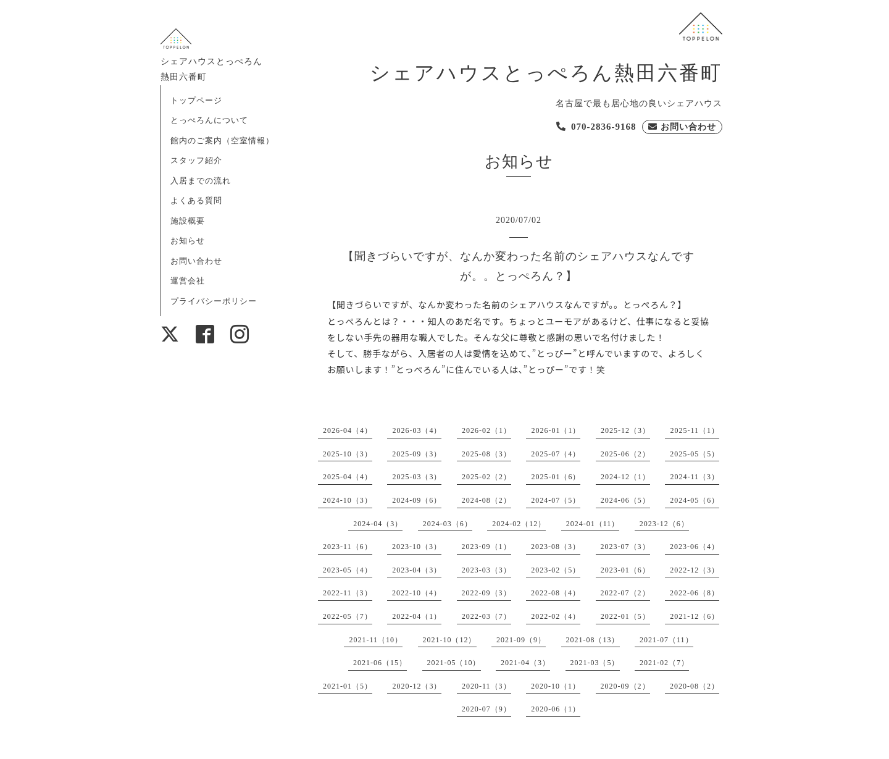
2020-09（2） (625, 686)
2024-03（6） (447, 523)
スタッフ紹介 (196, 160)
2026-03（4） (416, 430)
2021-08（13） (593, 639)
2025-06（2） (625, 454)
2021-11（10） (376, 639)
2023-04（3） (416, 570)
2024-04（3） (378, 523)
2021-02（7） (664, 662)
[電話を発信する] (596, 127)
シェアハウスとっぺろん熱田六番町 (546, 73)
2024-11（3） (694, 476)
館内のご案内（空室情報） (222, 140)
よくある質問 (196, 200)
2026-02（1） (486, 430)
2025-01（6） (555, 476)
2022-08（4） (555, 593)
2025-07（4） (555, 454)
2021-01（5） (347, 686)
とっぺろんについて (209, 120)
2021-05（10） (454, 662)
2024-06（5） (625, 500)
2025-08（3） (486, 454)
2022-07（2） (625, 593)
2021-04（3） (525, 662)
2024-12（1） (625, 476)
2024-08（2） (486, 500)
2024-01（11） (593, 523)
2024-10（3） (347, 500)
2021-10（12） (450, 639)
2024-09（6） (416, 500)
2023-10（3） (416, 546)
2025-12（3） (625, 430)
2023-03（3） (486, 570)
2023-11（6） (347, 546)
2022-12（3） (694, 570)
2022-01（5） (625, 616)
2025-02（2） (486, 476)
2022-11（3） (347, 593)
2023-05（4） (347, 570)
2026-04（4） (347, 430)
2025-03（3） (416, 476)
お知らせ (187, 240)
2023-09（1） (486, 546)
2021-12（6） (694, 616)
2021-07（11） (666, 639)
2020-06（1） (555, 709)
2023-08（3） (555, 546)
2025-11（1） (694, 430)
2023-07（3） (625, 546)
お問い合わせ (196, 261)
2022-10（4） (416, 593)
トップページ (196, 100)
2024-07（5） (555, 500)
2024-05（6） (694, 500)
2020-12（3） (416, 686)
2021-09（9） (521, 639)
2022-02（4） (555, 616)
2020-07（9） (486, 709)
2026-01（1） (555, 430)
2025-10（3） (347, 454)
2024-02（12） (519, 523)
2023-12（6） (664, 523)
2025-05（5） (694, 454)
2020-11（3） (486, 686)
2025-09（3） (416, 454)
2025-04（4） (347, 476)
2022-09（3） (486, 593)
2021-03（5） (595, 662)
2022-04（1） (416, 616)
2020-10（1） (555, 686)
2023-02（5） (555, 570)
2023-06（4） (694, 546)
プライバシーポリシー (213, 301)
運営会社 (187, 280)
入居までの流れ (200, 180)
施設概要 (187, 220)
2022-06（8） (694, 593)
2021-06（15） (380, 662)
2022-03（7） (486, 616)
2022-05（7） (347, 616)
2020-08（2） (694, 686)
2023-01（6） (625, 570)
